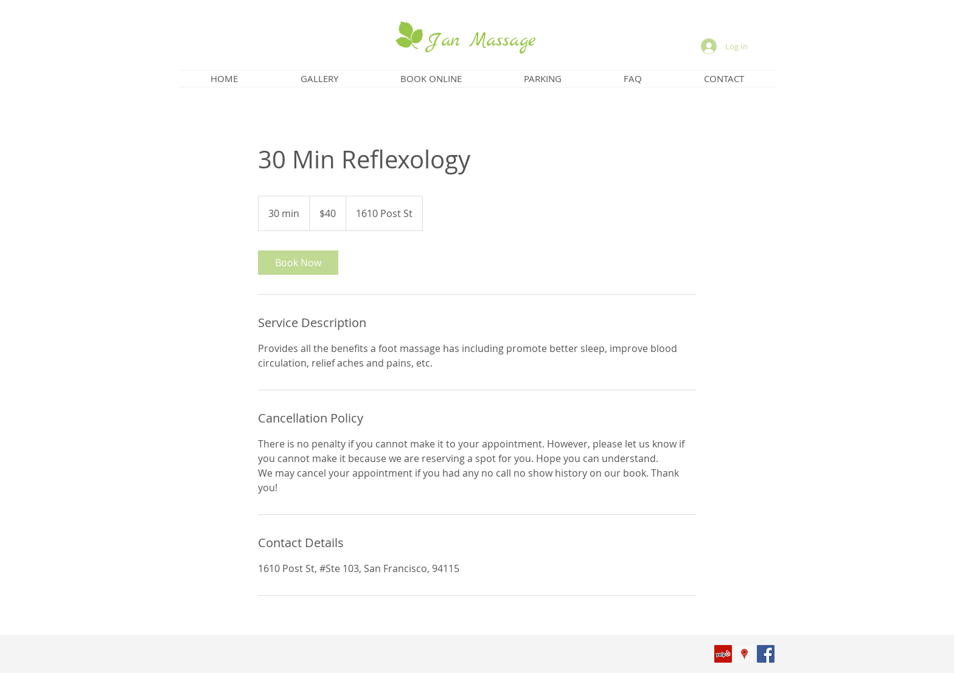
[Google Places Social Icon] (744, 654)
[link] (298, 262)
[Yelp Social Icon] (723, 654)
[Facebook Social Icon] (766, 654)
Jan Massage (481, 40)
